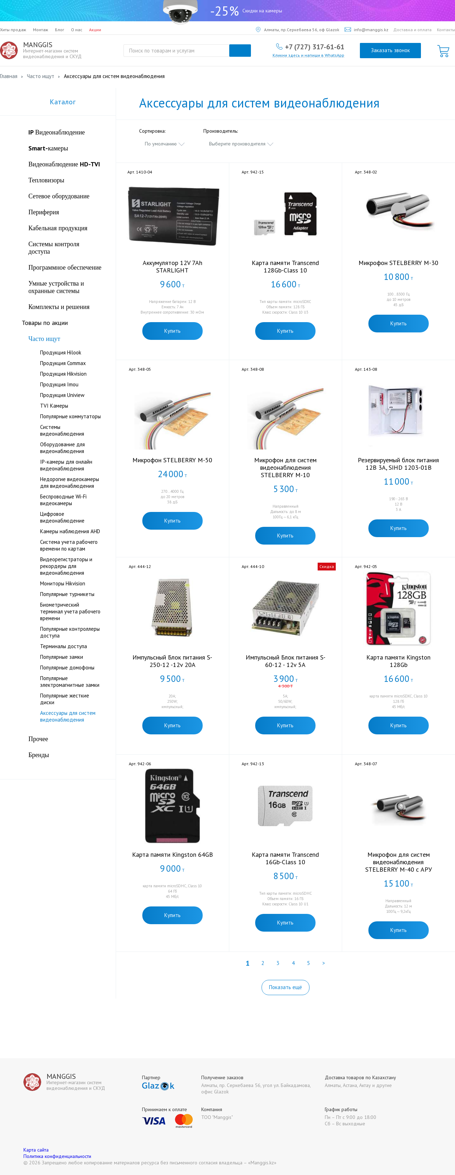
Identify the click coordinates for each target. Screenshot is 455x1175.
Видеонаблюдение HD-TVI (64, 164)
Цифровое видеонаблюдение (62, 517)
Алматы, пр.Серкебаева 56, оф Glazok (297, 29)
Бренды (38, 754)
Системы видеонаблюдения (62, 430)
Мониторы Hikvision (62, 583)
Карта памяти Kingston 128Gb (398, 661)
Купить (172, 330)
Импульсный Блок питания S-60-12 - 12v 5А (285, 661)
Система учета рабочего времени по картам (69, 545)
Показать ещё (285, 987)
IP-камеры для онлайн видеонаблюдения (66, 465)
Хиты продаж (13, 30)
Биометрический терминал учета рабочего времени (70, 611)
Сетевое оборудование (58, 196)
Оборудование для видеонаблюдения (62, 447)
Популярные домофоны (67, 667)
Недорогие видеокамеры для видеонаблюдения (69, 482)
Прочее (38, 739)
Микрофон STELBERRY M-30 (398, 263)
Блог (59, 30)
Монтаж (40, 30)
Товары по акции (45, 323)
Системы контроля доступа (54, 247)
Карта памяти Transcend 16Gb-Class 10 (285, 858)
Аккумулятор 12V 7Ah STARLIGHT (172, 266)
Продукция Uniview (62, 395)
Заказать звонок (390, 50)
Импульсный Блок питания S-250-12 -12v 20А (172, 661)
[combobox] (165, 144)
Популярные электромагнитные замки (69, 681)
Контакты (446, 29)
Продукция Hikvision (63, 373)
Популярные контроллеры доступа (70, 632)
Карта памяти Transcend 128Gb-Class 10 (285, 266)
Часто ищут (44, 338)
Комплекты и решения (58, 306)
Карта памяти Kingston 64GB (172, 854)
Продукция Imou (59, 384)
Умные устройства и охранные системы (56, 287)
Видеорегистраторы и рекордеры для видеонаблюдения (66, 566)
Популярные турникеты (67, 594)
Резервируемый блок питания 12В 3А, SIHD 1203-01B (398, 463)
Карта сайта (36, 1150)
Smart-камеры (48, 148)
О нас (76, 30)
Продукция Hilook (60, 352)
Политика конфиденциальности (57, 1156)
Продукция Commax (63, 363)
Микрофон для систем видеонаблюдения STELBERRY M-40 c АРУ (398, 861)
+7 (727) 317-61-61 (314, 46)
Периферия (43, 212)
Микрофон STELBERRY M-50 (172, 460)
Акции (95, 30)
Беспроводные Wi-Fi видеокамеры (63, 500)
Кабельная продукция (57, 228)
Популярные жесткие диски (64, 699)
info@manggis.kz (366, 29)
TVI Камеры (54, 405)
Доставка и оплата (412, 29)
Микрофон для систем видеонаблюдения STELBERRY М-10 (285, 467)
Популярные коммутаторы (70, 416)
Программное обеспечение (65, 267)
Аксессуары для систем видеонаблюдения (67, 716)
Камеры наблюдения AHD (70, 531)
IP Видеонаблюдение (56, 132)
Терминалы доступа (63, 646)
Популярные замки (61, 656)
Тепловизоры (46, 180)
